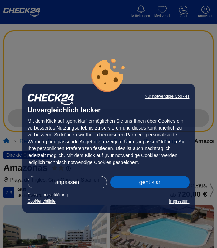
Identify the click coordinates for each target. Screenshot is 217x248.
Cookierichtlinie (42, 201)
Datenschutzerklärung (48, 195)
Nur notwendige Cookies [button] (167, 96)
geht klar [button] (149, 182)
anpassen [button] (67, 182)
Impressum (179, 201)
